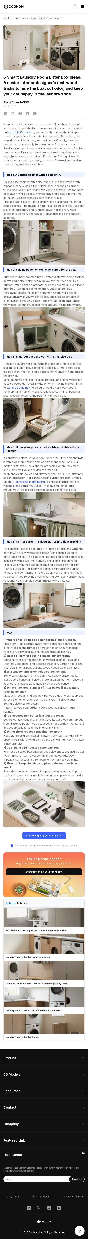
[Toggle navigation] (82, 7)
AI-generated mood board (28, 481)
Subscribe (76, 1179)
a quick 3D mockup (22, 132)
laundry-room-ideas (50, 18)
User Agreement (41, 1196)
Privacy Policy (12, 1196)
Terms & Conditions (73, 1196)
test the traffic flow (19, 387)
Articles (7, 18)
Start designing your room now (44, 835)
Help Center (12, 1155)
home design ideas (25, 18)
